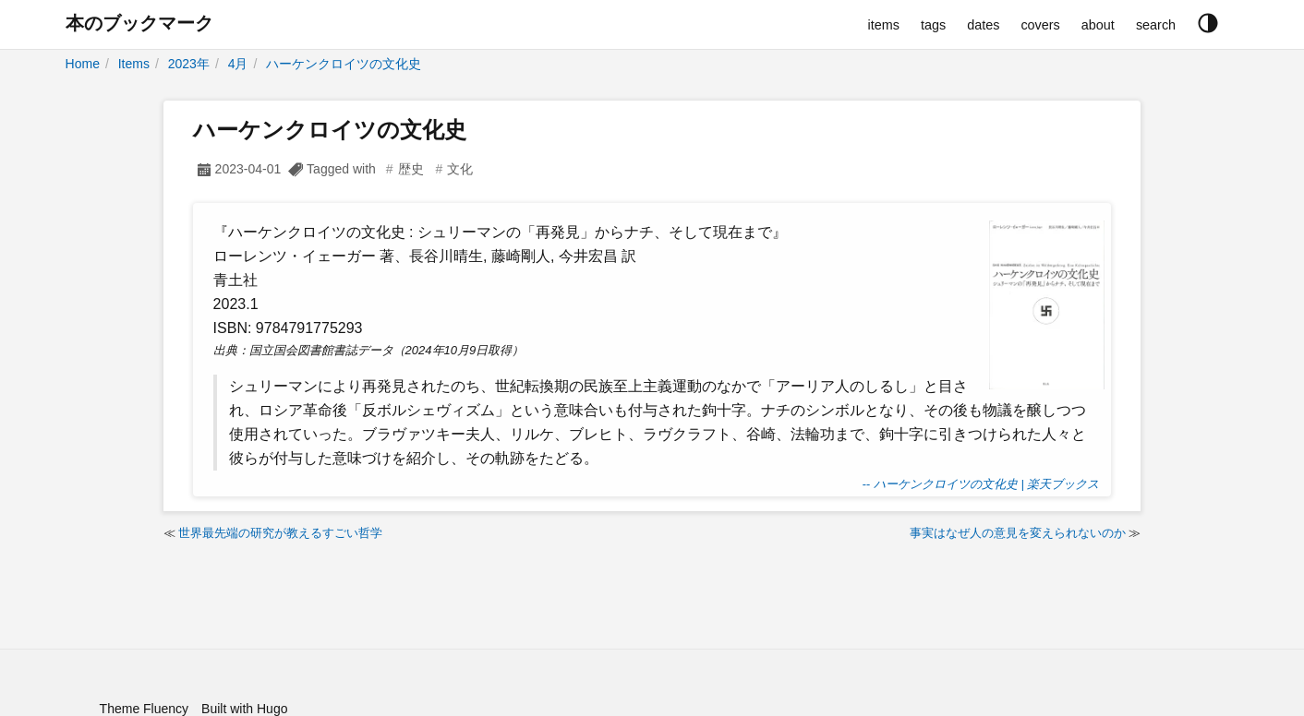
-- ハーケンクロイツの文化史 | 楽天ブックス (981, 484)
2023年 (189, 63)
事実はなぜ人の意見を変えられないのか (1018, 533)
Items (134, 63)
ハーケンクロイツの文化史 (343, 63)
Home (83, 63)
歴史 (411, 168)
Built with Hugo (244, 708)
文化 (460, 168)
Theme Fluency (144, 708)
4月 (238, 63)
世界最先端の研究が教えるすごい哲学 (280, 533)
